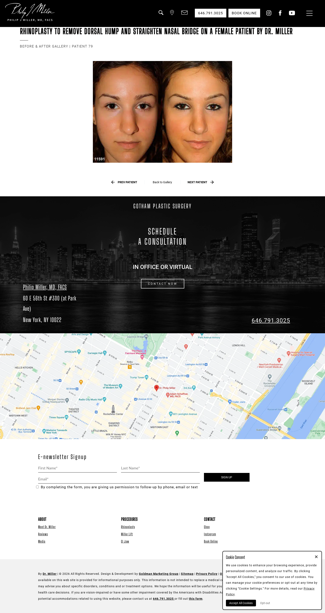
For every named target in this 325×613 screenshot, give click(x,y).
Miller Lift (127, 534)
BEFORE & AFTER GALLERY (44, 46)
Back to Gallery (162, 182)
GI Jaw (125, 541)
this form (196, 598)
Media (41, 541)
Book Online (211, 541)
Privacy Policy (206, 573)
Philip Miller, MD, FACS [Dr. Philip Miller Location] (45, 287)
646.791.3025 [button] (210, 13)
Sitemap (187, 573)
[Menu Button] (308, 14)
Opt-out (265, 603)
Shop (207, 527)
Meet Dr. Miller (47, 527)
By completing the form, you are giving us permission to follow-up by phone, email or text (117, 487)
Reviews (43, 534)
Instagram (210, 534)
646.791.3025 (271, 320)
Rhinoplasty (128, 527)
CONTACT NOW (162, 283)
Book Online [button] (244, 13)
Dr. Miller (50, 573)
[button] (161, 15)
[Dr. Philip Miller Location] (54, 309)
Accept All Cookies (241, 603)
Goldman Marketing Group (158, 573)
